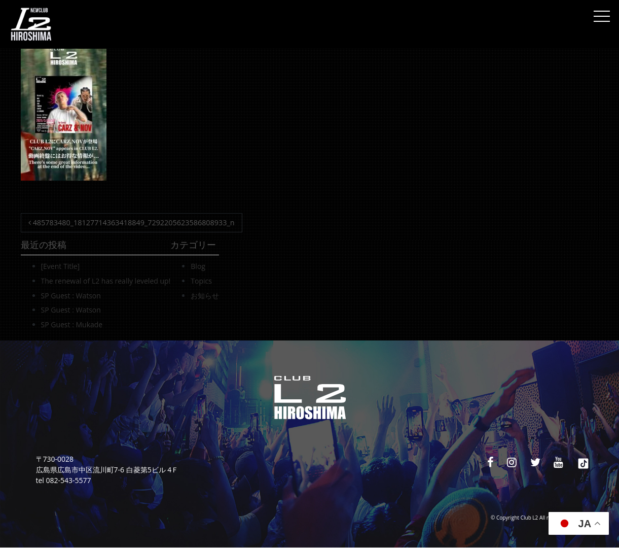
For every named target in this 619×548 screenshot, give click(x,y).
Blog (198, 266)
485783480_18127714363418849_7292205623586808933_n (131, 222)
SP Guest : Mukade (72, 324)
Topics (201, 281)
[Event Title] (60, 266)
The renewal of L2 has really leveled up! (106, 281)
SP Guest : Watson (71, 295)
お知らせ (205, 295)
